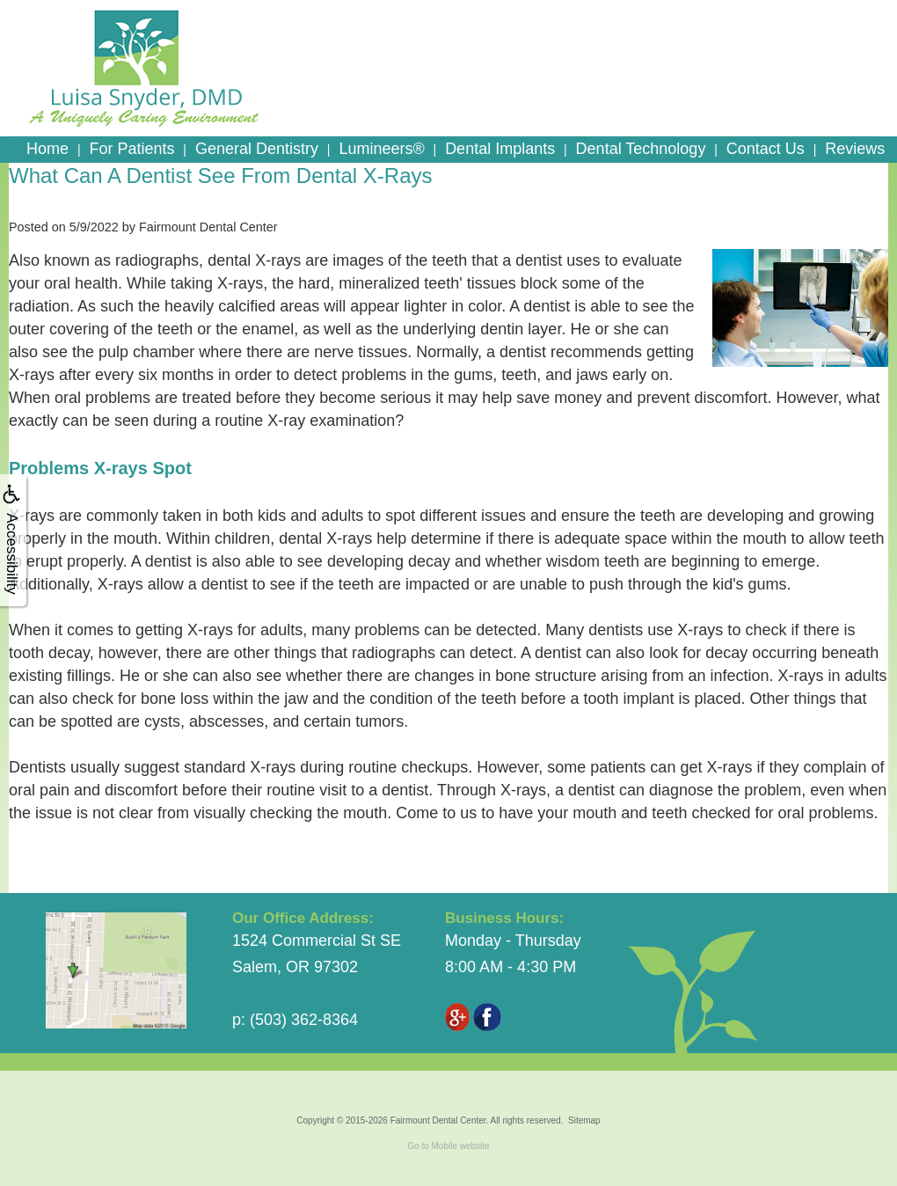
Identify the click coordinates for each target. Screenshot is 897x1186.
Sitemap (584, 1120)
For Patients (131, 148)
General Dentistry (256, 148)
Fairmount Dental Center (438, 1120)
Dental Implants (500, 148)
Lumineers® (381, 148)
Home (47, 148)
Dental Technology (641, 148)
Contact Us (765, 148)
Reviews (855, 148)
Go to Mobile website (448, 1146)
